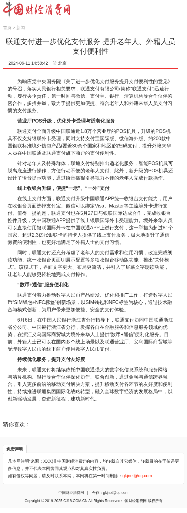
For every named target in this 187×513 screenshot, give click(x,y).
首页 (7, 27)
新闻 (20, 27)
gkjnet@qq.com (116, 493)
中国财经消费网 (71, 493)
